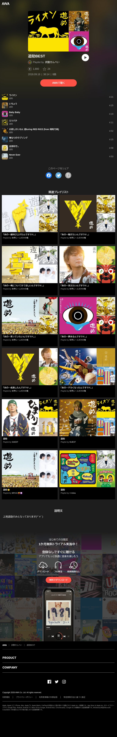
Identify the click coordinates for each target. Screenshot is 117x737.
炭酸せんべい (52, 62)
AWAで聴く (58, 83)
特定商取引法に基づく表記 (74, 697)
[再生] (85, 57)
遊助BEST (31, 645)
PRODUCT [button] (9, 658)
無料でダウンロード (58, 580)
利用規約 (6, 697)
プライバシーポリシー (24, 697)
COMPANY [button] (9, 667)
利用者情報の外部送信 (48, 697)
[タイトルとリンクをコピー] (68, 175)
